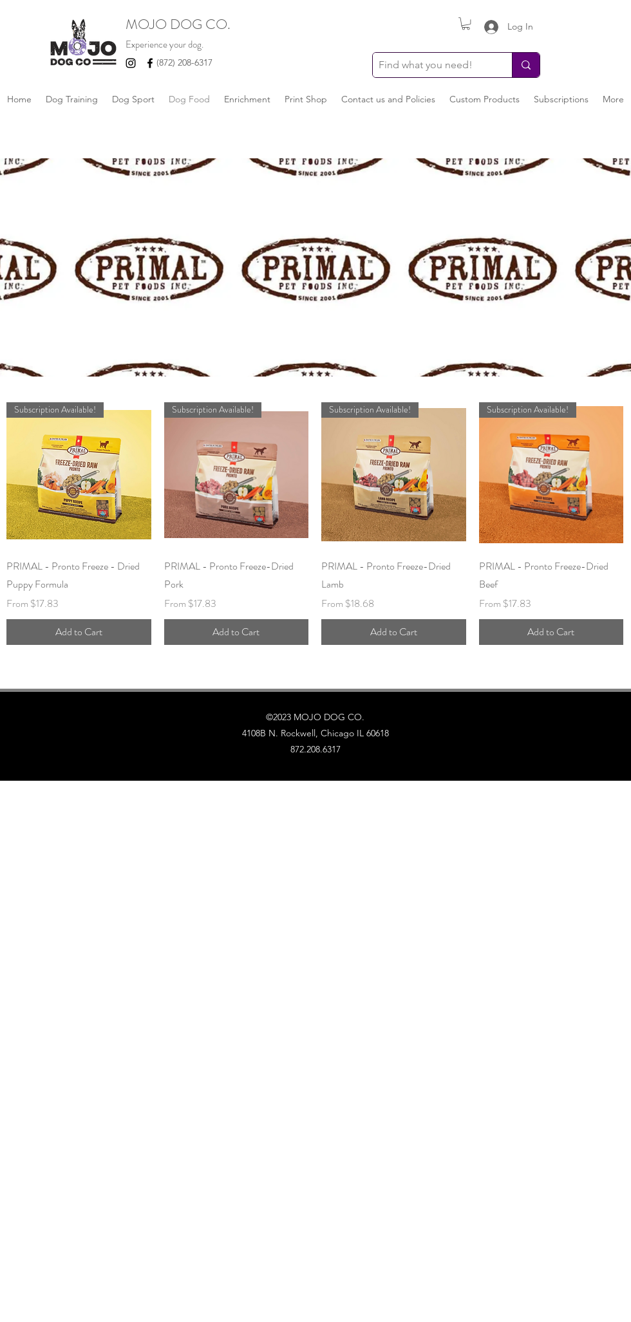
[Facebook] (150, 63)
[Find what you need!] (432, 65)
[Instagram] (130, 63)
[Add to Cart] (78, 632)
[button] (465, 23)
